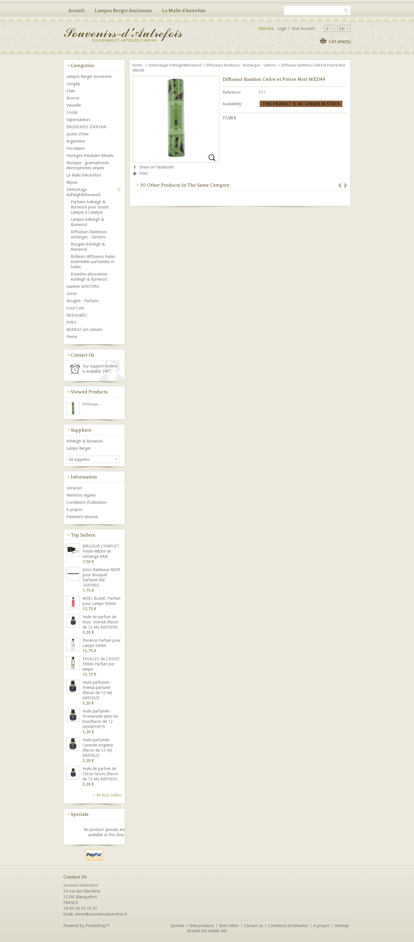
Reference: (232, 92)
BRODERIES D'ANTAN (86, 127)
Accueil (76, 10)
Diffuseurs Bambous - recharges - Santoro (241, 65)
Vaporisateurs (78, 119)
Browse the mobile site (207, 930)
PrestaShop (95, 925)
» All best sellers (107, 795)
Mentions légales (81, 495)
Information (84, 477)
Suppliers (81, 430)
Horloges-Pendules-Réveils (89, 155)
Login (282, 28)
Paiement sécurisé (82, 516)
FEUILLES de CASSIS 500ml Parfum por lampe (101, 663)
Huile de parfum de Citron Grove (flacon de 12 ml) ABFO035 (100, 773)
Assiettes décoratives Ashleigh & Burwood (89, 277)
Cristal (71, 112)
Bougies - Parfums (82, 300)
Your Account (303, 28)
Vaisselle (73, 105)
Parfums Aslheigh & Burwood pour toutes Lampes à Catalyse (90, 207)
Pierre (71, 336)
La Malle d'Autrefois (184, 10)
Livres (71, 293)
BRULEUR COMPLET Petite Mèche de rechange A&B (101, 551)
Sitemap (342, 925)
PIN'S (71, 322)
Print (143, 173)
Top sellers (83, 535)
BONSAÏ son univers (84, 329)
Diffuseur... (92, 404)
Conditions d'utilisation (86, 502)
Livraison (74, 488)
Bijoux (71, 182)
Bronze (72, 98)
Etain (70, 91)
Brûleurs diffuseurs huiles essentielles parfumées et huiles (93, 261)
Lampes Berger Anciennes (123, 10)
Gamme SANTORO (82, 286)
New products (201, 925)
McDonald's (76, 315)
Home (138, 65)
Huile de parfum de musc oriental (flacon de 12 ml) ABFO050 (101, 621)
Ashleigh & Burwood (84, 441)
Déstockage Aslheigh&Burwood (175, 65)
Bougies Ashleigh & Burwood (88, 247)
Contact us (253, 925)
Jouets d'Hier (77, 134)
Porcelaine (75, 148)
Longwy (73, 83)
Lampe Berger (78, 448)
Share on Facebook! (156, 167)
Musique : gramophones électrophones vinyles (87, 165)
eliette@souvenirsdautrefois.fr (101, 914)
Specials (80, 814)
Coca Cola (75, 308)
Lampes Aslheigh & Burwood (87, 222)
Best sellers (229, 925)
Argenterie (75, 141)
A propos (74, 509)
